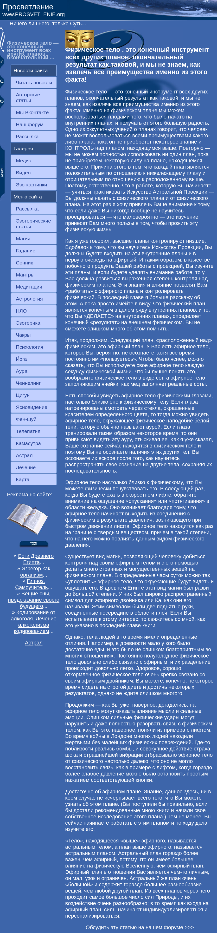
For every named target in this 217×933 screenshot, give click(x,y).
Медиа (24, 160)
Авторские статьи (28, 97)
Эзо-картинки (31, 184)
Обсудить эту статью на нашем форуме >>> (140, 927)
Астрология (29, 299)
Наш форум (30, 124)
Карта (22, 479)
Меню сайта (28, 196)
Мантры (25, 274)
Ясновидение (31, 407)
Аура (21, 371)
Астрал (24, 455)
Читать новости (34, 82)
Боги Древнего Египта (36, 559)
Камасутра (28, 443)
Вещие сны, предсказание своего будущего (33, 600)
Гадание (25, 250)
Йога (21, 359)
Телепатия (28, 431)
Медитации (29, 286)
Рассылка (27, 136)
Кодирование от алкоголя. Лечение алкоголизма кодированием (34, 621)
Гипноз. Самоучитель (31, 584)
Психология (29, 347)
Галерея (23, 148)
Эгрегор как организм (35, 571)
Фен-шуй (26, 419)
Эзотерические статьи (33, 223)
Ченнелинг (28, 383)
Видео (23, 172)
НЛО (21, 311)
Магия (23, 238)
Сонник (24, 262)
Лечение (26, 467)
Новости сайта (31, 70)
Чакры (23, 335)
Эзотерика (28, 323)
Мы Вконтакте (32, 112)
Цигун (23, 395)
